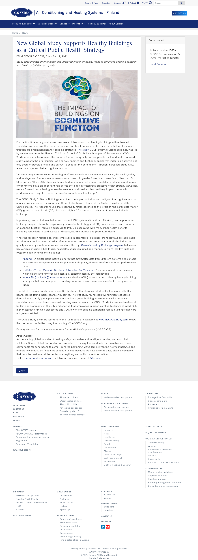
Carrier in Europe (66, 513)
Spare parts (154, 456)
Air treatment (152, 391)
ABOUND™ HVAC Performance (31, 431)
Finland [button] (135, 3)
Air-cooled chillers (69, 395)
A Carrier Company (99, 549)
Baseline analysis (157, 476)
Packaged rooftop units (160, 395)
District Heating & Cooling (117, 462)
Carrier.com (19, 403)
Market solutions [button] (46, 23)
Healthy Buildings (97, 23)
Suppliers (109, 504)
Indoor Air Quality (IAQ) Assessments (44, 275)
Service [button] (63, 23)
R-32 (18, 503)
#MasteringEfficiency (70, 534)
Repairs (152, 453)
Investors (108, 508)
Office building (111, 438)
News (15, 410)
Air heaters (153, 402)
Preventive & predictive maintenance (160, 448)
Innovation (18, 489)
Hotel (106, 431)
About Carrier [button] (116, 23)
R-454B (20, 507)
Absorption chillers (70, 402)
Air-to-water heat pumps (116, 404)
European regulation (70, 523)
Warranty (152, 443)
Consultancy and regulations (163, 483)
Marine (107, 448)
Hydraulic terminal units (160, 405)
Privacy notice (78, 546)
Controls (17, 424)
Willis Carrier (66, 500)
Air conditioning (65, 391)
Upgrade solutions (157, 473)
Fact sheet (65, 496)
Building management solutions (164, 480)
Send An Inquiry (159, 61)
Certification (66, 527)
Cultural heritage (113, 452)
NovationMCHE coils (27, 496)
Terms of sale (109, 546)
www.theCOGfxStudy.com (113, 317)
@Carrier (95, 355)
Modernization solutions (160, 469)
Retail (107, 441)
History (63, 503)
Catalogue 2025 (22, 448)
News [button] (96, 3)
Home (15, 30)
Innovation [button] (77, 23)
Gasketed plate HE (69, 409)
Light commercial (113, 455)
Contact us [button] (106, 3)
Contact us (18, 407)
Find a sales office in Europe (74, 537)
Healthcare (109, 434)
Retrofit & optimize (155, 466)
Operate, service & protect (158, 436)
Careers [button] (87, 3)
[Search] (165, 3)
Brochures (18, 414)
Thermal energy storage (72, 412)
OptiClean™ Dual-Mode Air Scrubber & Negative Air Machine (58, 267)
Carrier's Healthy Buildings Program (102, 242)
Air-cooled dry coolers (71, 405)
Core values (66, 493)
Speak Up (65, 507)
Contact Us (106, 514)
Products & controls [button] (22, 23)
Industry (108, 427)
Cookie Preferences (99, 556)
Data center (110, 445)
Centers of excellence (71, 516)
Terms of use (94, 546)
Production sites (68, 520)
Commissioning (156, 440)
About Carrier (64, 489)
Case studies (66, 530)
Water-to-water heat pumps (118, 395)
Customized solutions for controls (33, 434)
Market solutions (110, 424)
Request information (155, 430)
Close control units (157, 398)
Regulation (21, 438)
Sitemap (123, 546)
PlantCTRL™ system (26, 427)
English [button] (147, 3)
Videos (16, 418)
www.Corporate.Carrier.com (37, 355)
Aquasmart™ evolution (27, 441)
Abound (27, 256)
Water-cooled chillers (71, 398)
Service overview (153, 424)
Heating (105, 391)
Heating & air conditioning (114, 401)
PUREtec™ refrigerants (27, 493)
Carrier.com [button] (120, 3)
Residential (110, 459)
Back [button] (22, 368)
